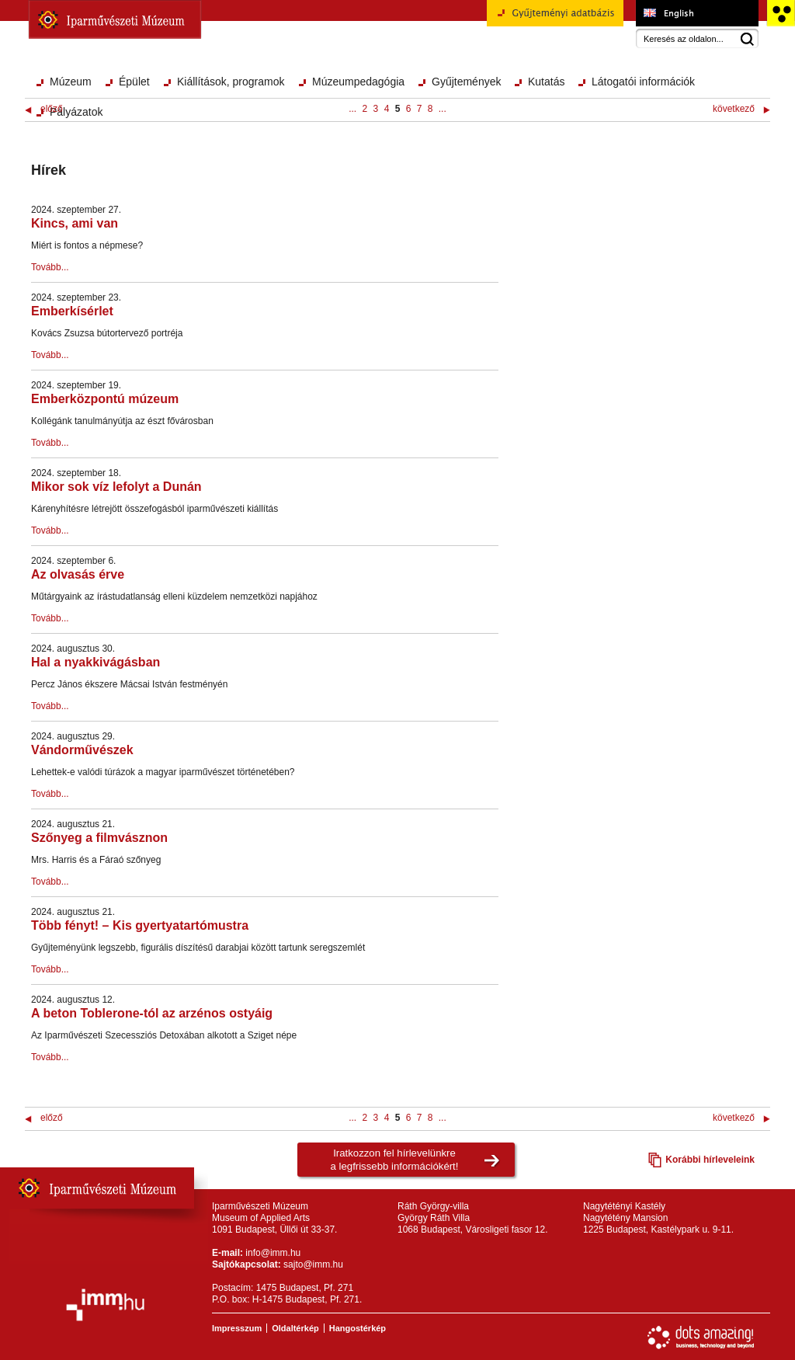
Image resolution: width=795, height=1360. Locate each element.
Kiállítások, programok (231, 81)
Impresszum (237, 1328)
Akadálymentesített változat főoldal (780, 13)
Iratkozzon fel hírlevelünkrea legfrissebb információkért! (395, 1159)
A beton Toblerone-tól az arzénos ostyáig (152, 1013)
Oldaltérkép (295, 1328)
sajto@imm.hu (313, 1264)
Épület (134, 81)
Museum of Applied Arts (697, 13)
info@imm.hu (272, 1252)
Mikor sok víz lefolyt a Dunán (116, 486)
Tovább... (50, 267)
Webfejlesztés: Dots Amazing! (701, 1337)
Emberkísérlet (72, 311)
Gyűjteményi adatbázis (555, 18)
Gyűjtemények (466, 81)
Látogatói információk (643, 81)
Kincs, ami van (74, 223)
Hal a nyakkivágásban (95, 662)
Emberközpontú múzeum (105, 398)
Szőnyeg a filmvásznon (99, 837)
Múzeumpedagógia (358, 81)
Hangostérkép (357, 1328)
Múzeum (71, 81)
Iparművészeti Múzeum (115, 19)
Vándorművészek (82, 750)
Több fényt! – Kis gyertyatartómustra (139, 925)
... (352, 108)
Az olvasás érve (77, 574)
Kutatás (546, 81)
